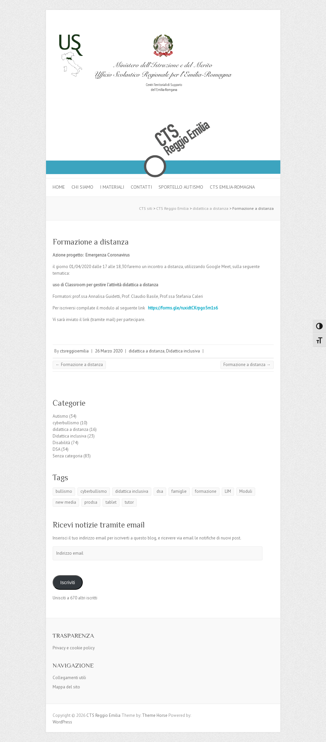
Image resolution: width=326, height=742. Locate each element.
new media (66, 502)
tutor (129, 502)
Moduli (245, 491)
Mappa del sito (66, 687)
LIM (228, 491)
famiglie (179, 491)
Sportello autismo (181, 187)
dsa (160, 491)
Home (59, 187)
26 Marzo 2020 (108, 351)
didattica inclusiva (131, 491)
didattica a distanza (146, 351)
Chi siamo (82, 187)
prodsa (90, 502)
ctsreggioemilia (74, 351)
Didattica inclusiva (183, 351)
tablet (111, 502)
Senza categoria (67, 456)
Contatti (141, 187)
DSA (56, 449)
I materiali (112, 187)
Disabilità (61, 442)
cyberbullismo (66, 423)
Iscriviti (67, 582)
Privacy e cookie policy (74, 648)
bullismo (64, 491)
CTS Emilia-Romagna (232, 187)
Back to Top (317, 733)
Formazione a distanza (91, 241)
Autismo (60, 416)
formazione (205, 491)
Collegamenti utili (69, 677)
